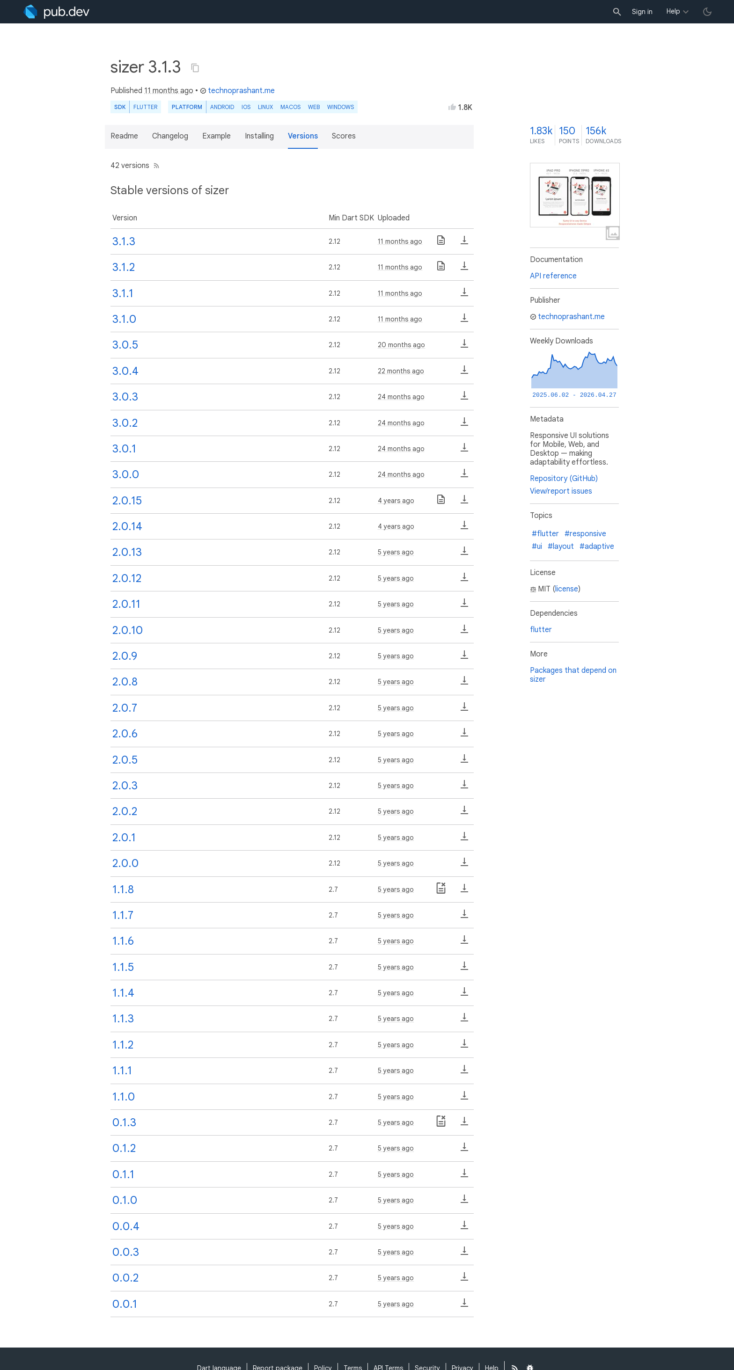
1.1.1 (122, 1071)
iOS (246, 106)
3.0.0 (125, 474)
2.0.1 (124, 838)
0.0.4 (125, 1226)
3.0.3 (125, 397)
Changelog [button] (170, 136)
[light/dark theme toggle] (707, 11)
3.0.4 (125, 371)
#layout (561, 546)
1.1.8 (123, 889)
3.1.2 (123, 267)
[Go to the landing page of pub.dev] (56, 12)
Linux (265, 106)
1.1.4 (123, 993)
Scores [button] (344, 136)
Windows (340, 106)
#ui (537, 546)
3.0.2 (125, 423)
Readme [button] (124, 136)
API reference (553, 276)
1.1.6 (123, 941)
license (566, 589)
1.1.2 (122, 1045)
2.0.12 (126, 578)
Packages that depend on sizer (573, 675)
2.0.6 (125, 734)
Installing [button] (259, 136)
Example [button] (216, 136)
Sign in (642, 11)
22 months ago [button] (401, 371)
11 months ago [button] (168, 90)
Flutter (145, 106)
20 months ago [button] (401, 345)
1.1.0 (123, 1097)
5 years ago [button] (396, 552)
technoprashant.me (237, 90)
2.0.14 (127, 526)
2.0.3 (125, 786)
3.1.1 (122, 293)
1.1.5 (123, 967)
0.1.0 (124, 1200)
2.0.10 (127, 630)
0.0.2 (125, 1278)
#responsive (585, 534)
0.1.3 (124, 1122)
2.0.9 (124, 656)
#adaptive (597, 546)
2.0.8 (125, 682)
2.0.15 (127, 501)
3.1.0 (124, 319)
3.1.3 (123, 241)
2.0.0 (125, 863)
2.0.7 (124, 708)
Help (673, 11)
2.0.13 (127, 552)
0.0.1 (124, 1304)
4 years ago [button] (396, 500)
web (314, 106)
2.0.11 (126, 604)
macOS (290, 106)
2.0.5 (125, 760)
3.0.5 (125, 345)
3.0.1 (124, 449)
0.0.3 (125, 1252)
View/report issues (561, 491)
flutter (541, 629)
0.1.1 (123, 1174)
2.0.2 (124, 811)
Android (222, 106)
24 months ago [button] (401, 397)
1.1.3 (123, 1019)
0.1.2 (124, 1148)
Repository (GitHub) (564, 478)
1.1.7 (122, 915)
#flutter (545, 534)
